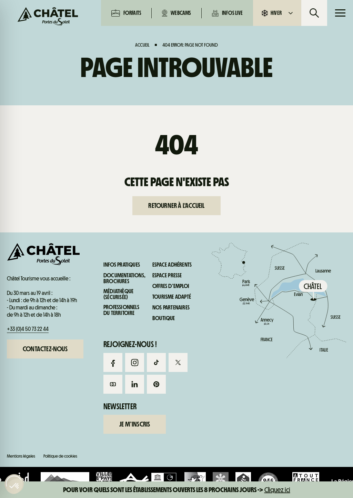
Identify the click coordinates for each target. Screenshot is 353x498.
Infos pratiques (309, 296)
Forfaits (126, 13)
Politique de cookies (60, 456)
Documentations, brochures (124, 278)
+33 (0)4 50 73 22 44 (28, 329)
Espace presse (167, 275)
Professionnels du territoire (121, 310)
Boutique (163, 318)
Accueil (142, 45)
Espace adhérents (172, 265)
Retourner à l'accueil (176, 205)
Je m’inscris (134, 424)
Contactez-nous (45, 349)
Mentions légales (21, 456)
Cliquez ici (277, 490)
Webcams (176, 13)
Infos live (227, 13)
